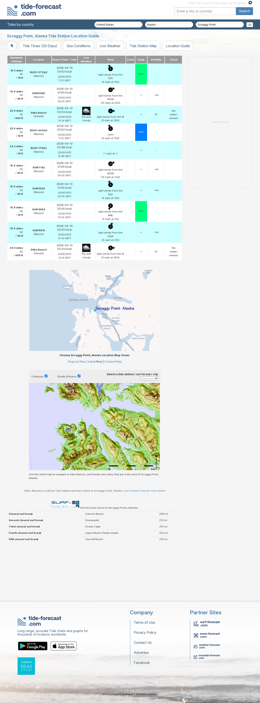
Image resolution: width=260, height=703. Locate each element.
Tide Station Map (143, 46)
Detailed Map (113, 361)
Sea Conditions (78, 46)
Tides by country (20, 24)
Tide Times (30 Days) (40, 46)
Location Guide (178, 46)
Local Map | (96, 361)
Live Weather (110, 46)
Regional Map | (77, 361)
